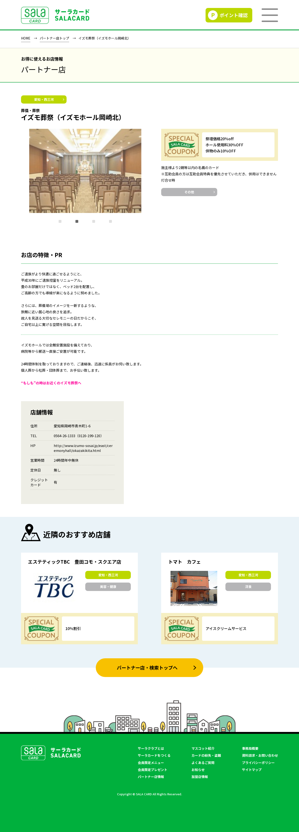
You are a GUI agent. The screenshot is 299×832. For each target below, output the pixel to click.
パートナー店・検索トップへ (147, 667)
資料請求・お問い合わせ (260, 755)
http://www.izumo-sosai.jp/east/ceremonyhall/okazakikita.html (83, 448)
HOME (25, 38)
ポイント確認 (234, 15)
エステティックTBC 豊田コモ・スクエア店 (74, 561)
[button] (60, 221)
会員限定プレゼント (152, 769)
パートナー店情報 (151, 776)
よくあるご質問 (203, 762)
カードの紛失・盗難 (206, 755)
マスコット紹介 (203, 748)
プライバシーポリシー (258, 762)
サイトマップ (252, 769)
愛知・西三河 (44, 99)
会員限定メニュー (151, 762)
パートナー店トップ (54, 38)
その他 (189, 192)
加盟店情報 (200, 776)
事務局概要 (250, 748)
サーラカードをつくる (154, 755)
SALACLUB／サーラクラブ (55, 15)
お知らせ (198, 769)
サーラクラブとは (151, 748)
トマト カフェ (184, 561)
